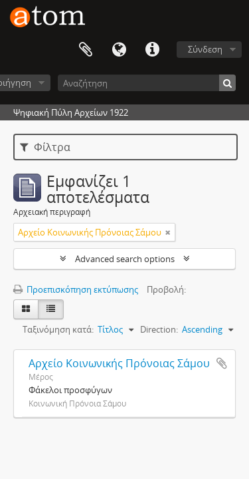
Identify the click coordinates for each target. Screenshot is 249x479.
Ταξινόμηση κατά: (58, 329)
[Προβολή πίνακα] (51, 309)
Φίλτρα (45, 147)
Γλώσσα (118, 50)
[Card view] (26, 309)
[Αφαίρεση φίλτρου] (168, 232)
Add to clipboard (221, 363)
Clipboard (85, 50)
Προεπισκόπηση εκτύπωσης (75, 289)
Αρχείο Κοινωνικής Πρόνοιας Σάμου (119, 363)
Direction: (159, 329)
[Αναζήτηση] (147, 83)
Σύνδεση (205, 49)
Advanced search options (125, 259)
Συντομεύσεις (152, 50)
